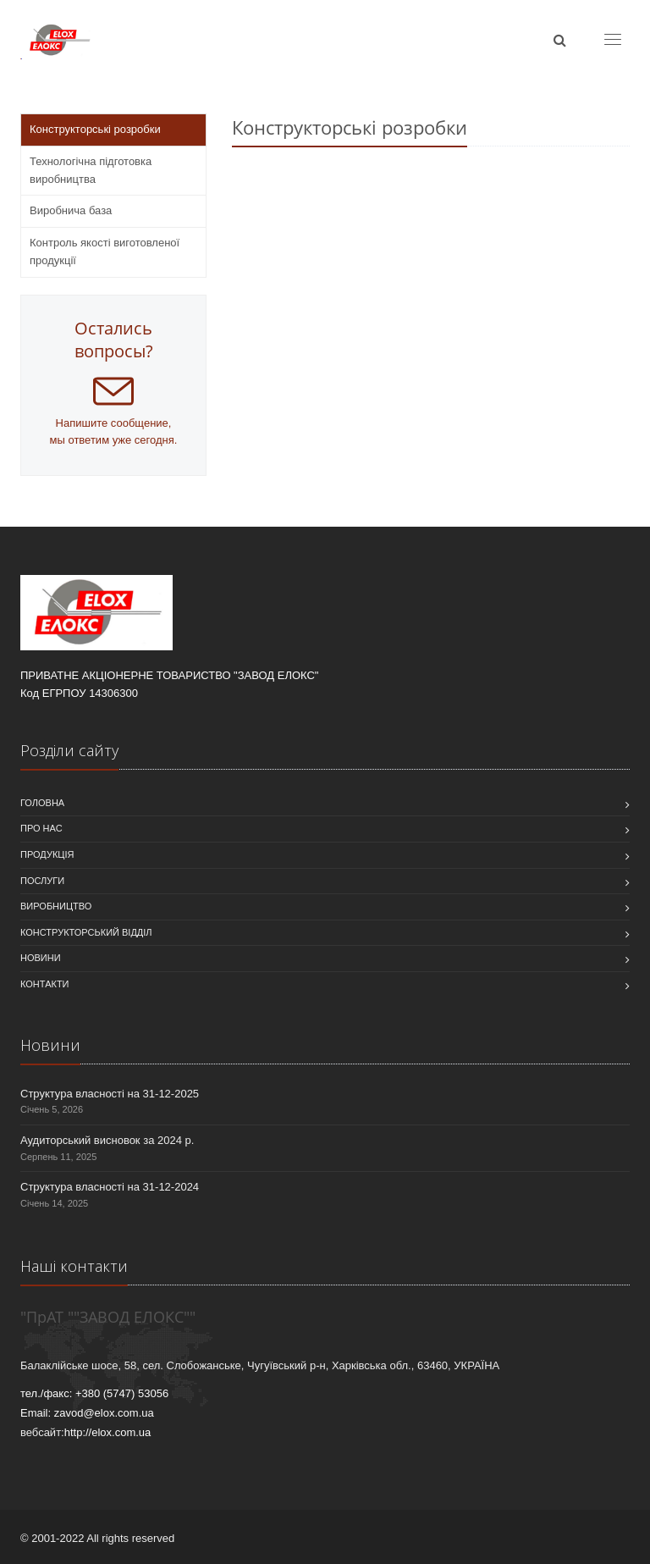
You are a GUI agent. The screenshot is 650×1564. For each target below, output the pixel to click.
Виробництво (55, 906)
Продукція (47, 854)
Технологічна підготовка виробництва (90, 170)
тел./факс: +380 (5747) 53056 (94, 1393)
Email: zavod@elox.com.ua (87, 1412)
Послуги (42, 881)
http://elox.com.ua (107, 1432)
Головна (42, 803)
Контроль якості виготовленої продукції (104, 251)
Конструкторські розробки (95, 129)
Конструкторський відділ (86, 932)
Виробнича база (71, 210)
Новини (40, 958)
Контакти (44, 984)
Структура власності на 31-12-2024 (109, 1186)
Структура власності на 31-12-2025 (109, 1093)
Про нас (41, 828)
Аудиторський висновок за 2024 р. (107, 1140)
